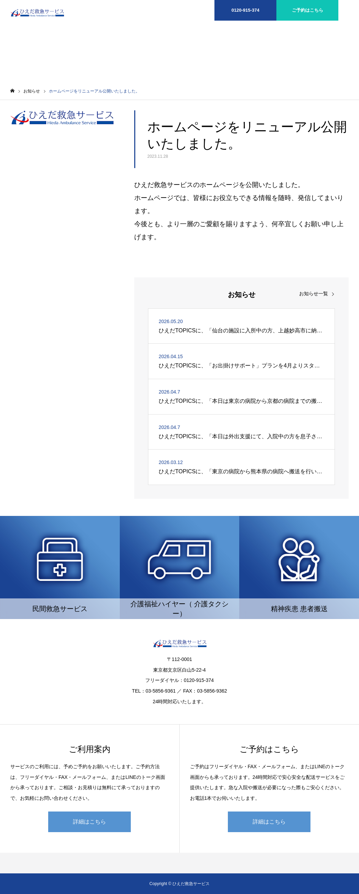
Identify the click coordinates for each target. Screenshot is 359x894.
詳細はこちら (89, 822)
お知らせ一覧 (313, 293)
